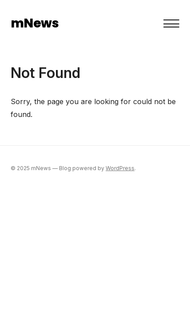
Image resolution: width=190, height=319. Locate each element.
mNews (35, 23)
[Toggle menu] (171, 23)
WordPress (120, 168)
